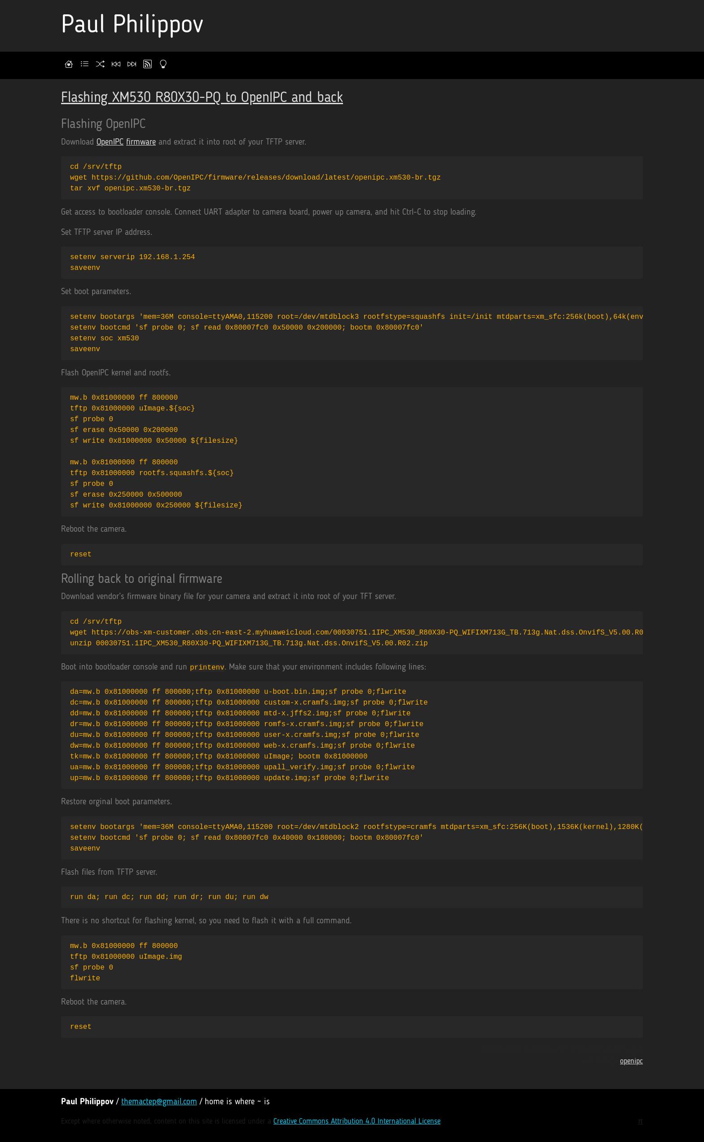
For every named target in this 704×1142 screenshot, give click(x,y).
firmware (141, 142)
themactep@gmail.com (159, 1102)
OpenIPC (110, 142)
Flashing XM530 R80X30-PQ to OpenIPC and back (202, 98)
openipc (631, 1061)
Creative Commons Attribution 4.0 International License (356, 1121)
